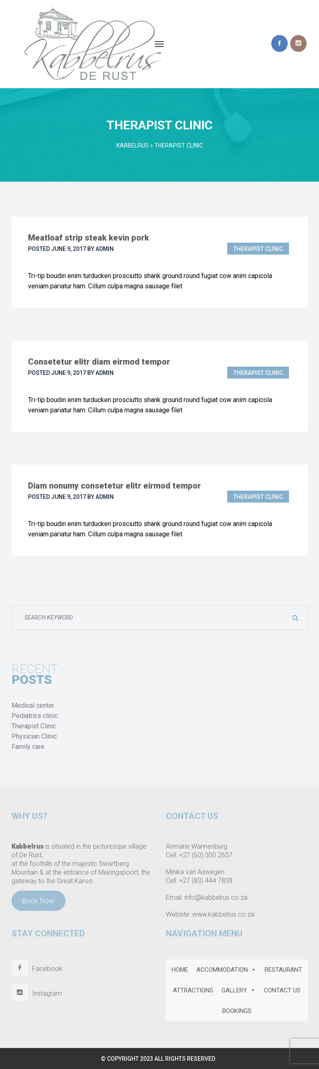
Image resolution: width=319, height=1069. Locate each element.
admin (104, 249)
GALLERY (238, 992)
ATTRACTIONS (193, 992)
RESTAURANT (283, 972)
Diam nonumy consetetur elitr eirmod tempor (114, 486)
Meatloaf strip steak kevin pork (88, 238)
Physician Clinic (34, 736)
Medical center (33, 705)
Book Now (38, 903)
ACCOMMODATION (226, 972)
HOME (180, 972)
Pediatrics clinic (35, 716)
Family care (28, 747)
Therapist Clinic (258, 249)
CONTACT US (282, 992)
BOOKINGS (236, 1013)
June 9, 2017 (68, 249)
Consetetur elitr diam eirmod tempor (99, 362)
